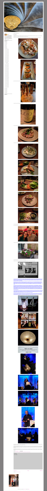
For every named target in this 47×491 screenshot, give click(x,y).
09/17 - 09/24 (7, 58)
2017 (5, 48)
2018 (5, 47)
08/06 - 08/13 (7, 65)
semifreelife (9, 4)
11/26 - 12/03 (7, 52)
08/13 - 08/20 (7, 64)
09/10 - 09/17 (7, 59)
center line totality (7, 63)
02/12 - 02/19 (7, 82)
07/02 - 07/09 (7, 68)
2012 (5, 91)
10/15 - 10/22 (7, 56)
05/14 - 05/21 (7, 73)
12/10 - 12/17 (7, 50)
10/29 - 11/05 (7, 54)
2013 (5, 90)
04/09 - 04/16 (7, 76)
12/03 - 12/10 (7, 51)
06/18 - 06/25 (7, 69)
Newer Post (15, 470)
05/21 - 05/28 (7, 72)
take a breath (7, 62)
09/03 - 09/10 (7, 60)
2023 (5, 44)
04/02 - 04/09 (7, 77)
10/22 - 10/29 (7, 55)
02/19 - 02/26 (7, 81)
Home (28, 470)
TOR (8, 34)
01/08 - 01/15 (7, 86)
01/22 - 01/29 (7, 84)
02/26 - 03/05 (7, 80)
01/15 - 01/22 (7, 85)
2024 (5, 43)
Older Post (41, 470)
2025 (5, 42)
